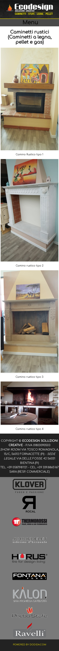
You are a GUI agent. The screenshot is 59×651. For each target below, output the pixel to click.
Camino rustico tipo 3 (29, 377)
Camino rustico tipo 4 (30, 429)
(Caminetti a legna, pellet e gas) (29, 40)
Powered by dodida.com (29, 644)
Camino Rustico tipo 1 (29, 154)
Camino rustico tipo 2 (29, 265)
